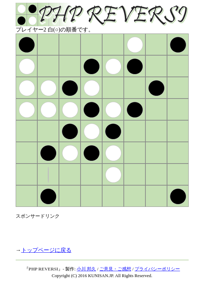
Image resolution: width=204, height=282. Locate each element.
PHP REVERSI (43, 269)
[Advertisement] (97, 229)
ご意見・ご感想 (115, 269)
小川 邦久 (86, 269)
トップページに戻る (46, 250)
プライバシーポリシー (157, 269)
